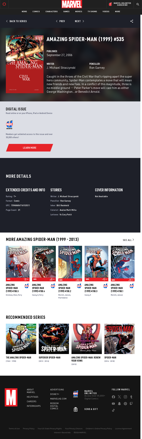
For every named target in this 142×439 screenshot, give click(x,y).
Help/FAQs (32, 397)
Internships (34, 406)
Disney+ (54, 394)
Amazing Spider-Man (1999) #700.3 (91, 288)
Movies (78, 11)
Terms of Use (14, 428)
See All (129, 240)
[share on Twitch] (131, 404)
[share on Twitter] (119, 397)
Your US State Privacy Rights (50, 428)
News (24, 11)
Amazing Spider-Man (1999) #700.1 (117, 288)
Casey (34, 295)
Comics (36, 11)
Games (66, 11)
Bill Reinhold (63, 205)
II (37, 295)
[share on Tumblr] (131, 397)
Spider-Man (110, 357)
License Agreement (123, 428)
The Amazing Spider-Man (18, 357)
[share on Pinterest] (125, 404)
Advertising (57, 389)
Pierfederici (63, 298)
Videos (106, 11)
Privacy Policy (28, 428)
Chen (15, 295)
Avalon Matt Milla (68, 210)
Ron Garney (97, 67)
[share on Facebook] (113, 397)
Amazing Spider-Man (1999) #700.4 (38, 288)
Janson (67, 295)
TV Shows (92, 11)
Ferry (20, 295)
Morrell (61, 295)
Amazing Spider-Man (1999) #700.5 (12, 288)
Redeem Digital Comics (54, 406)
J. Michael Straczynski (61, 67)
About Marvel (31, 391)
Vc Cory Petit (66, 214)
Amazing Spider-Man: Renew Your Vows (85, 359)
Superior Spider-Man (49, 357)
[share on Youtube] (113, 404)
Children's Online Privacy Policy (99, 428)
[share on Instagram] (125, 397)
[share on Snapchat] (119, 404)
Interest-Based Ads (62, 432)
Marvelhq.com (58, 398)
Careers (32, 401)
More (117, 11)
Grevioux (9, 295)
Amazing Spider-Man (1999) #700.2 (64, 288)
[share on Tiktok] (113, 410)
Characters (52, 11)
